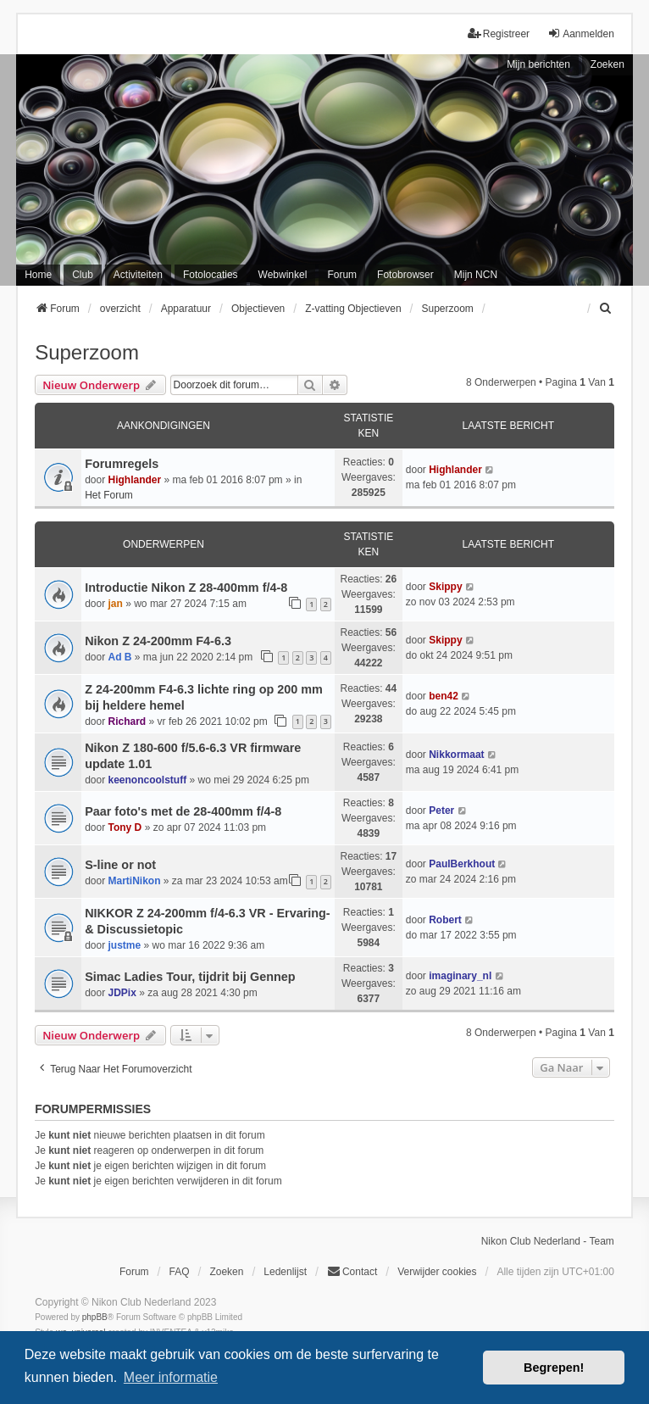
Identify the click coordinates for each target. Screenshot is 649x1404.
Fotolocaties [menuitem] (210, 275)
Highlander (135, 480)
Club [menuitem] (82, 275)
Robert (445, 920)
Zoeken (607, 64)
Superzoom (87, 352)
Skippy (445, 587)
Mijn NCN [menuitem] (475, 275)
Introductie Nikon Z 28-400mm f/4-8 (186, 587)
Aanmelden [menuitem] (580, 33)
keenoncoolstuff (147, 780)
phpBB (95, 1317)
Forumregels (121, 464)
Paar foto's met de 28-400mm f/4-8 (183, 811)
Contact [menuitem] (352, 1271)
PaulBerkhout (462, 864)
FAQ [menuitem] (179, 1272)
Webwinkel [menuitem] (283, 275)
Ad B (120, 657)
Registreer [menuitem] (499, 33)
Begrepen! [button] (554, 1367)
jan (115, 604)
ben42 (443, 696)
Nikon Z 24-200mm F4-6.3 (158, 641)
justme (124, 945)
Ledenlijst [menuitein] (285, 1272)
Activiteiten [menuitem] (138, 275)
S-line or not (120, 865)
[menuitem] (606, 308)
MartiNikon (134, 881)
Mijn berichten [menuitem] (538, 64)
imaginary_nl (460, 976)
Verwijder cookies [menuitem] (436, 1272)
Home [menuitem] (38, 275)
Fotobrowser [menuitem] (405, 275)
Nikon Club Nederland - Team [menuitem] (547, 1241)
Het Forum (109, 495)
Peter (441, 810)
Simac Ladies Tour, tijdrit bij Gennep (190, 976)
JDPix (122, 993)
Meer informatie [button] (171, 1377)
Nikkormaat (456, 754)
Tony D (125, 827)
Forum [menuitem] (342, 275)
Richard (127, 721)
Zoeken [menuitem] (226, 1272)
